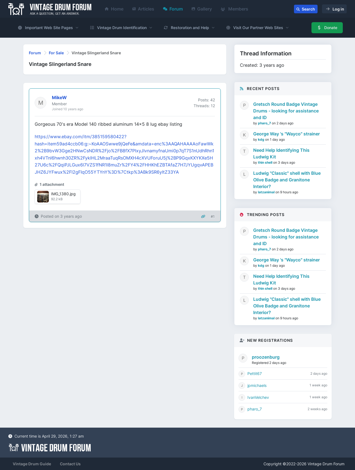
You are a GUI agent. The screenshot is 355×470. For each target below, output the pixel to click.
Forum (173, 9)
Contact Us (70, 463)
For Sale (56, 52)
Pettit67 (254, 373)
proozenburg (266, 357)
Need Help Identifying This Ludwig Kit (281, 153)
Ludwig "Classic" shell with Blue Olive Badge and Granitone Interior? (287, 179)
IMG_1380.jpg (63, 193)
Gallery (202, 9)
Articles (143, 9)
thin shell (265, 162)
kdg (261, 139)
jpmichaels (257, 385)
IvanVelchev (258, 397)
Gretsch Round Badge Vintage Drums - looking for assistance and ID (286, 110)
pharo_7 (265, 123)
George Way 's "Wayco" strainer (286, 134)
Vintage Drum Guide (32, 463)
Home (114, 9)
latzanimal (266, 192)
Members (234, 9)
